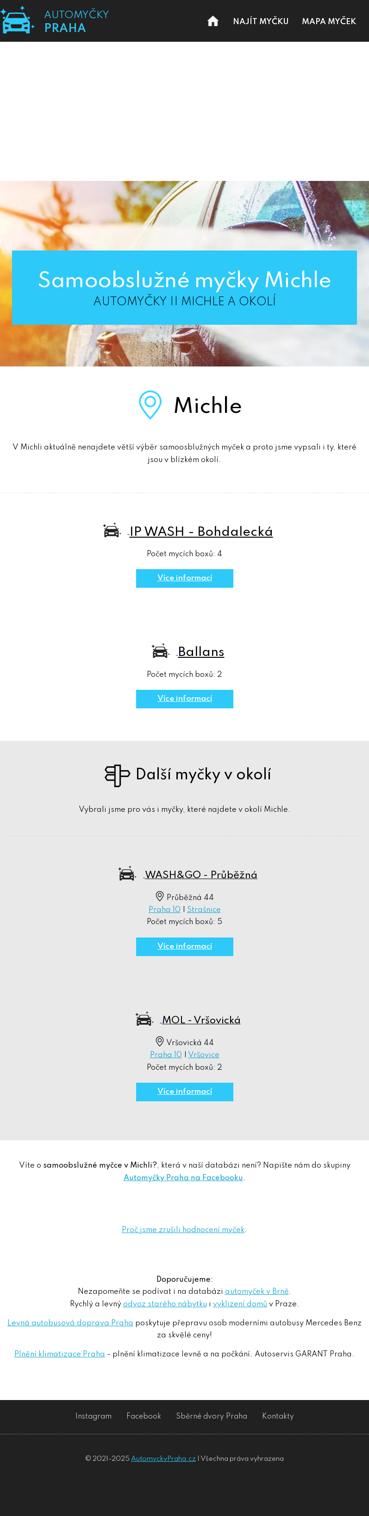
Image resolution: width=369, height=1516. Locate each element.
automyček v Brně (257, 1292)
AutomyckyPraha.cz (163, 1459)
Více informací (184, 578)
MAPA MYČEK (329, 22)
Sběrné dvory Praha (211, 1416)
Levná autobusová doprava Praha (70, 1323)
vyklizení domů (240, 1304)
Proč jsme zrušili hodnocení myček (183, 1230)
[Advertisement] (184, 111)
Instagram (93, 1416)
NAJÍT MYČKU (261, 22)
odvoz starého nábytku (165, 1304)
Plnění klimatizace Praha (59, 1354)
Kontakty (278, 1416)
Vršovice (203, 1055)
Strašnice (204, 910)
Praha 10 (165, 910)
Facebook (143, 1416)
